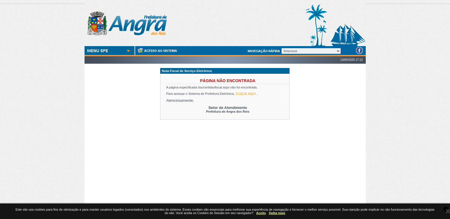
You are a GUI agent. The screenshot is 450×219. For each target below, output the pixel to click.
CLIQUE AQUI (245, 93)
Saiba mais (277, 213)
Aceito (261, 213)
